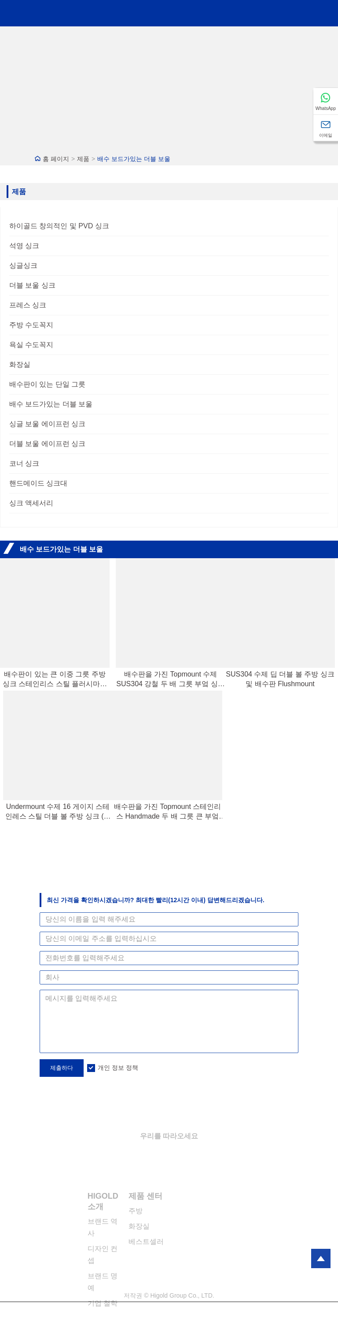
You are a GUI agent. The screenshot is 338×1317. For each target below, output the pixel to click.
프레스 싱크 (27, 305)
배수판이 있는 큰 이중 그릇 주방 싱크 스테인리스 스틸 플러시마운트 (55, 679)
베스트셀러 (146, 1241)
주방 (136, 1211)
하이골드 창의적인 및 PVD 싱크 (59, 226)
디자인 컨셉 (103, 1254)
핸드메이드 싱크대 (38, 483)
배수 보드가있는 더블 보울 (133, 158)
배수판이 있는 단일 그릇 (47, 384)
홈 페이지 (56, 158)
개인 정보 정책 (118, 1067)
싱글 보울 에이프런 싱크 (47, 424)
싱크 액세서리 (31, 503)
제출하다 (61, 1068)
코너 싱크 (24, 463)
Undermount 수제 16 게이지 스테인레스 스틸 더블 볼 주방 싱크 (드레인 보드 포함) (58, 812)
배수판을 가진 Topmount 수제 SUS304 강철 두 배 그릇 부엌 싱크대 (170, 679)
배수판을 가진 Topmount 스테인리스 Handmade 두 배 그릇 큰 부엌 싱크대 (167, 812)
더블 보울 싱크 (32, 285)
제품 (83, 158)
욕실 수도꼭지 (31, 344)
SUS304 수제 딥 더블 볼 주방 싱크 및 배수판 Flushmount (280, 679)
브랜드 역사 (103, 1227)
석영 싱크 (24, 245)
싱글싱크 (23, 265)
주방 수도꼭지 (31, 325)
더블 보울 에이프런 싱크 (47, 443)
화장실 (19, 364)
